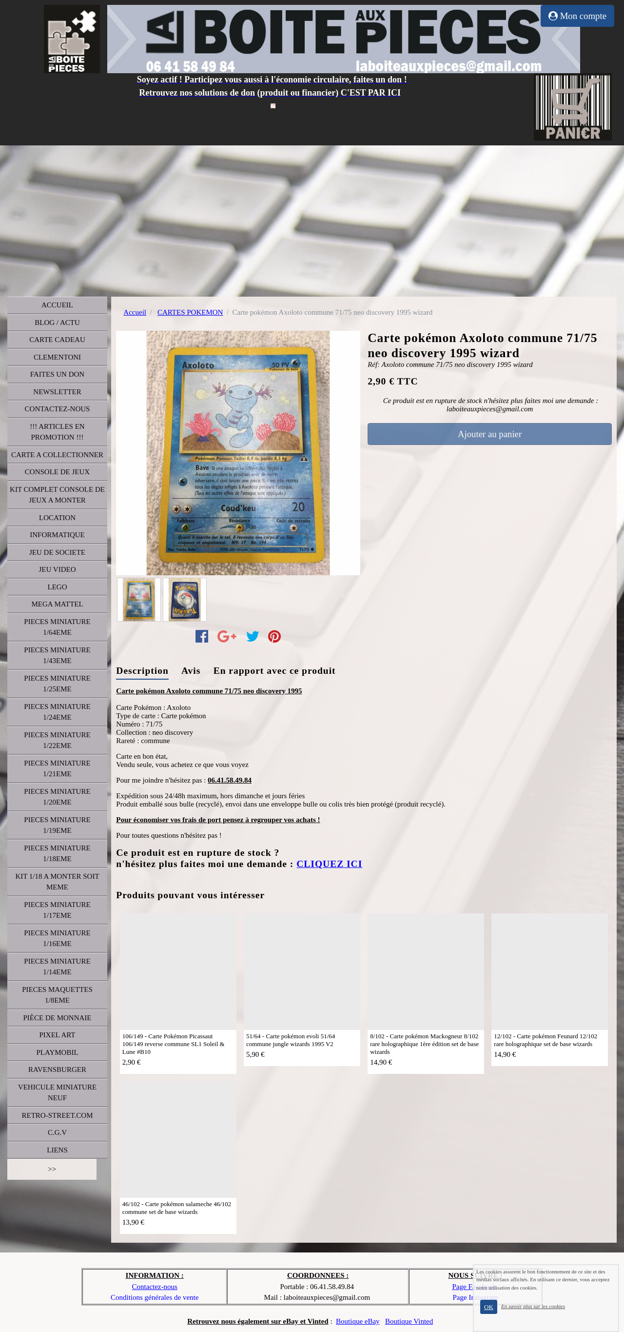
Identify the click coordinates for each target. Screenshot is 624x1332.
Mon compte (577, 16)
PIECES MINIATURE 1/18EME (57, 853)
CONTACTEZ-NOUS (57, 409)
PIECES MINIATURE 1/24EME (57, 712)
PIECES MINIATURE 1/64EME (57, 627)
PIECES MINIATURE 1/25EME (57, 683)
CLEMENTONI (57, 357)
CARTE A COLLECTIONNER (57, 455)
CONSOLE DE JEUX (57, 472)
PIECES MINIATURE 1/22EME (57, 740)
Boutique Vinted (409, 1321)
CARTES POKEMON (190, 312)
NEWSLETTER (57, 392)
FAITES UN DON (57, 374)
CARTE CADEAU (57, 339)
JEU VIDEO (57, 569)
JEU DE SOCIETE (57, 552)
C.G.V (57, 1132)
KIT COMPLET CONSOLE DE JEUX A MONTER (57, 495)
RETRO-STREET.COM (57, 1115)
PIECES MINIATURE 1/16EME (57, 938)
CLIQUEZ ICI (329, 864)
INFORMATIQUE (57, 535)
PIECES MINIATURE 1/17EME (57, 910)
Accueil (134, 312)
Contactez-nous (154, 1287)
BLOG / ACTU (57, 322)
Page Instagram (475, 1297)
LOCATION (57, 518)
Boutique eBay (358, 1321)
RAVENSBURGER (57, 1069)
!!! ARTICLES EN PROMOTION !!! (57, 432)
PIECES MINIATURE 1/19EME (57, 825)
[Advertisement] (312, 218)
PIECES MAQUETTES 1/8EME (57, 995)
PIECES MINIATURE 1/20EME (57, 797)
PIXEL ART (57, 1035)
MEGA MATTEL (57, 604)
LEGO (57, 587)
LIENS (57, 1150)
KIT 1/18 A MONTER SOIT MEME (57, 881)
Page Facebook (474, 1287)
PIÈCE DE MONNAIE (57, 1018)
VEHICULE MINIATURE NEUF (57, 1092)
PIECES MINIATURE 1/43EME (57, 655)
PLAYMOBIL (57, 1052)
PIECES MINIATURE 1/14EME (57, 966)
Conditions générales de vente (154, 1297)
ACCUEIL (57, 305)
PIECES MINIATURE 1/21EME (57, 768)
